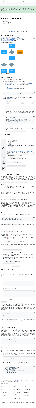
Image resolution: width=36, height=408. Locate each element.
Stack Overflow (26, 395)
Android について (3, 402)
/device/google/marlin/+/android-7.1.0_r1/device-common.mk (22, 151)
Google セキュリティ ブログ (17, 392)
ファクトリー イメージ (4, 393)
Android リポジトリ (4, 387)
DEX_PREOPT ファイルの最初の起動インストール (12, 377)
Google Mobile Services (27, 393)
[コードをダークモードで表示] (33, 92)
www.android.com (27, 392)
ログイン (33, 1)
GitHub (2, 396)
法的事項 (13, 402)
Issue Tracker (26, 396)
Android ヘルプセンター (28, 387)
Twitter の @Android (16, 387)
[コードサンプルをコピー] (34, 92)
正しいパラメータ (14, 31)
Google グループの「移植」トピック (18, 399)
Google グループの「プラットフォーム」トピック (18, 394)
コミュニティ (9, 402)
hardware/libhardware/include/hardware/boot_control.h (12, 38)
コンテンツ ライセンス (17, 380)
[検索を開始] (21, 1)
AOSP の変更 (31, 9)
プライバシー (22, 402)
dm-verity (9, 98)
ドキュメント (3, 4)
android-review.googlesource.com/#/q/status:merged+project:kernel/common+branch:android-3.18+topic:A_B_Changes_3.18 (19, 87)
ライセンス (17, 402)
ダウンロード (3, 390)
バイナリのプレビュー (4, 392)
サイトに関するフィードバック (29, 402)
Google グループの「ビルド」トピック (18, 396)
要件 (1, 389)
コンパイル (13, 152)
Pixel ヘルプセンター (27, 389)
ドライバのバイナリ (4, 395)
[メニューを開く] (1, 1)
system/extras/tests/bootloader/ (7, 40)
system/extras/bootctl (11, 39)
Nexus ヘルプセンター (27, 390)
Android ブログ (15, 390)
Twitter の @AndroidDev (16, 389)
